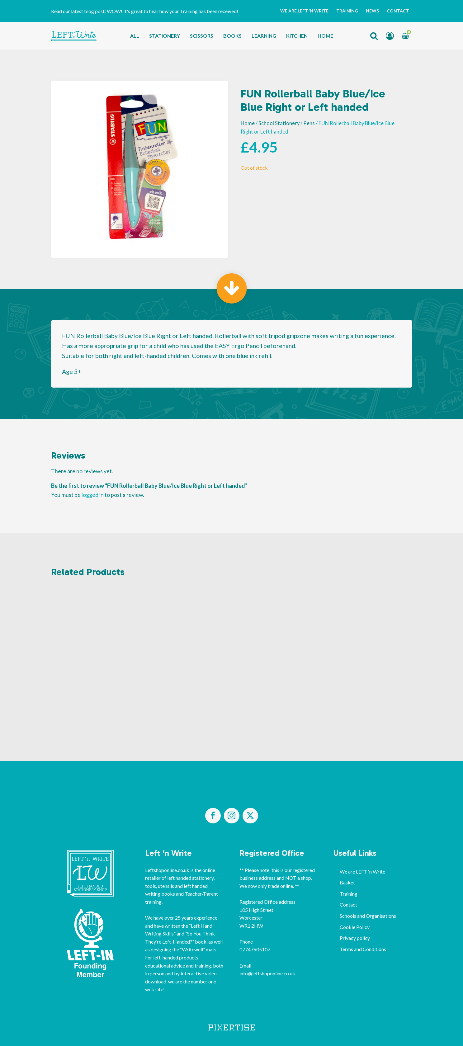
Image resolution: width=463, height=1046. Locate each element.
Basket (347, 882)
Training (347, 10)
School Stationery (279, 123)
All (134, 36)
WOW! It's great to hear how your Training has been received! (172, 11)
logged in (93, 494)
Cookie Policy (355, 927)
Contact (398, 10)
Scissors (201, 36)
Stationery (164, 36)
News (372, 10)
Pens (309, 123)
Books (232, 36)
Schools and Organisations (368, 916)
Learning (264, 36)
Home (325, 36)
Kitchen (297, 36)
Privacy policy (355, 938)
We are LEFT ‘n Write (304, 10)
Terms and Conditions (363, 949)
